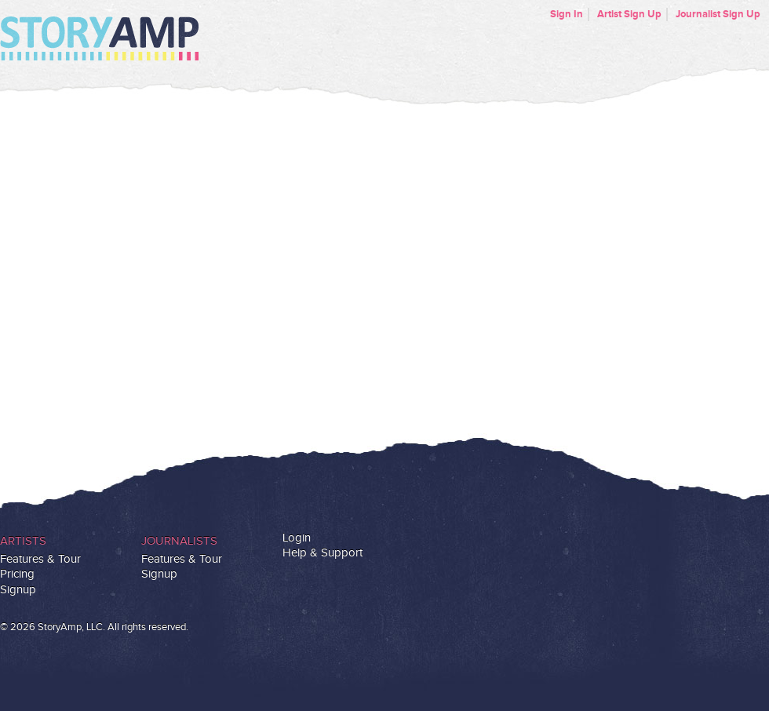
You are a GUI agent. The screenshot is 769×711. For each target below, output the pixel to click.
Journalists (179, 541)
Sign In (566, 14)
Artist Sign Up (629, 14)
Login (296, 538)
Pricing (17, 574)
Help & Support (322, 553)
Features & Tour (40, 559)
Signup (18, 589)
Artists (23, 541)
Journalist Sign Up (718, 14)
